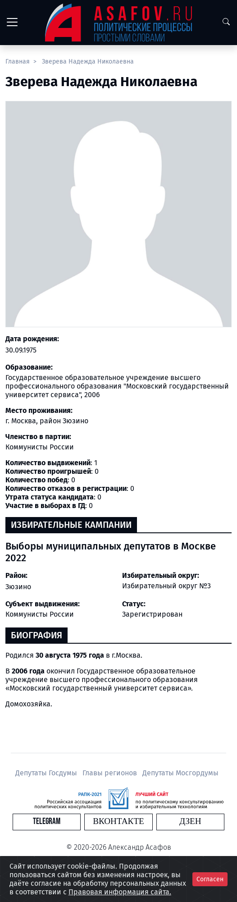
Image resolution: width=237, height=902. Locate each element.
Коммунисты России (39, 614)
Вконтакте (118, 821)
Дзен (190, 821)
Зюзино (18, 586)
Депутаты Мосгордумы (180, 773)
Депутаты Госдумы (47, 773)
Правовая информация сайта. (119, 892)
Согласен (209, 879)
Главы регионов (110, 773)
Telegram (46, 821)
